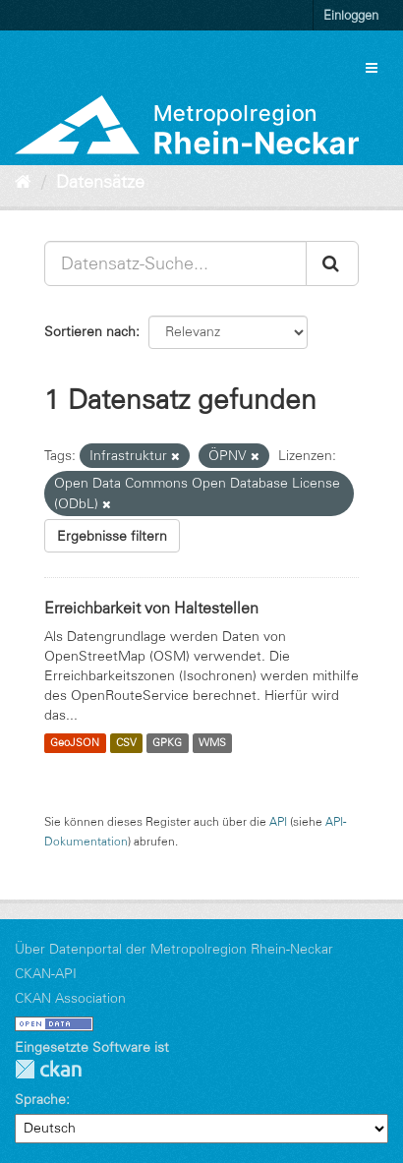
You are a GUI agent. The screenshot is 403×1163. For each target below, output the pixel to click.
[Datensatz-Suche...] (175, 263)
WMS (212, 743)
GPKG (167, 743)
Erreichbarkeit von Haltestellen (151, 607)
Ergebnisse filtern (112, 536)
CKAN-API (46, 973)
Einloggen (350, 15)
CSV (126, 743)
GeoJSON (74, 743)
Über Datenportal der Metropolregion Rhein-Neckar (174, 949)
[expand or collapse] (371, 67)
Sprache (40, 1099)
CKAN (48, 1069)
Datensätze (100, 182)
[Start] (23, 182)
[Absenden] (332, 263)
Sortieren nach (90, 331)
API (278, 821)
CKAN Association (70, 998)
